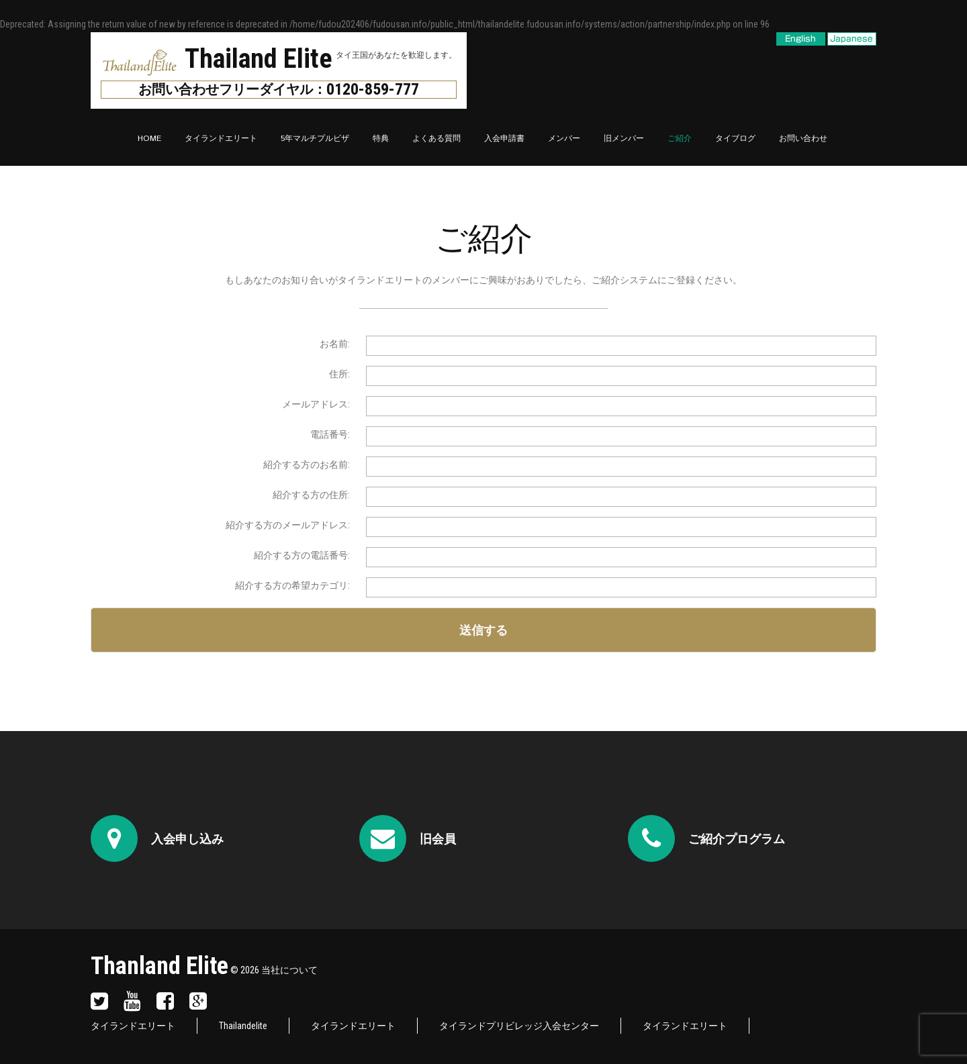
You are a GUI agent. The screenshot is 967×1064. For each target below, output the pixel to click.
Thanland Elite (159, 966)
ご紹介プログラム (736, 839)
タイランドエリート (221, 138)
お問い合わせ (803, 138)
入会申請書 (504, 138)
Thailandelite (243, 1025)
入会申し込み (187, 839)
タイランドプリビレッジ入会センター (519, 1025)
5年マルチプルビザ (315, 138)
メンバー (564, 138)
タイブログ (735, 138)
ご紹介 (679, 138)
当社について (289, 970)
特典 (381, 138)
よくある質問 (436, 138)
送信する (483, 630)
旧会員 (438, 839)
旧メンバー (624, 138)
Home (149, 138)
